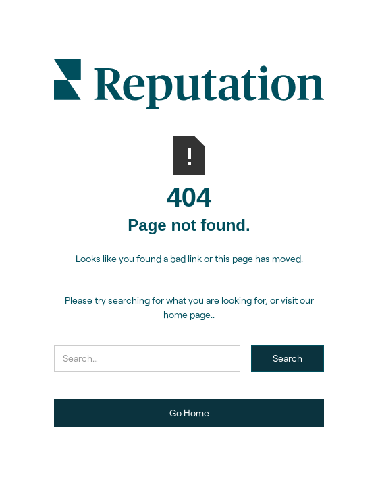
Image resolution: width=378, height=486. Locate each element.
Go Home (189, 412)
